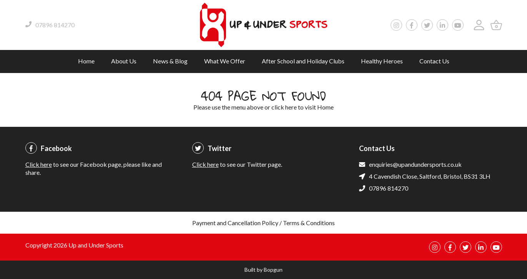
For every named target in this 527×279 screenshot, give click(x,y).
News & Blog (170, 61)
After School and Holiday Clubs (303, 61)
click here (284, 107)
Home (86, 61)
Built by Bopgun (263, 269)
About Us (123, 61)
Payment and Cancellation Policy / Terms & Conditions (263, 222)
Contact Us (434, 61)
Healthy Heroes (382, 61)
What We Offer (224, 61)
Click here (38, 164)
